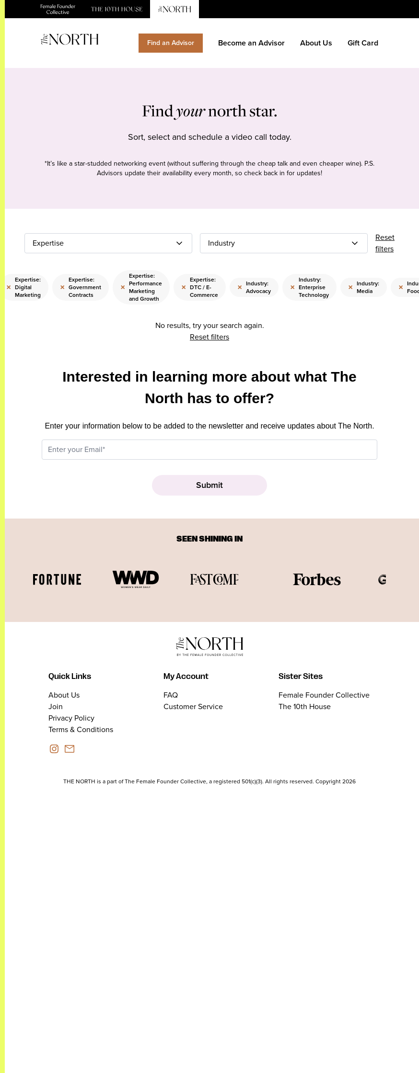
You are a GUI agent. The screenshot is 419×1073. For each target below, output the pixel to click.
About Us (316, 42)
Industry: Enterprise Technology (309, 287)
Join (55, 706)
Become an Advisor (251, 42)
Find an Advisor (170, 43)
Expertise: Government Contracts (80, 287)
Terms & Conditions (80, 729)
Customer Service (193, 706)
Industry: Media (363, 287)
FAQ (170, 694)
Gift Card (363, 42)
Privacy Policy (71, 717)
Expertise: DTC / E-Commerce (199, 287)
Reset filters (385, 243)
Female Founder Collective (324, 694)
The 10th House (305, 706)
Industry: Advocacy (254, 287)
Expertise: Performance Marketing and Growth (141, 287)
